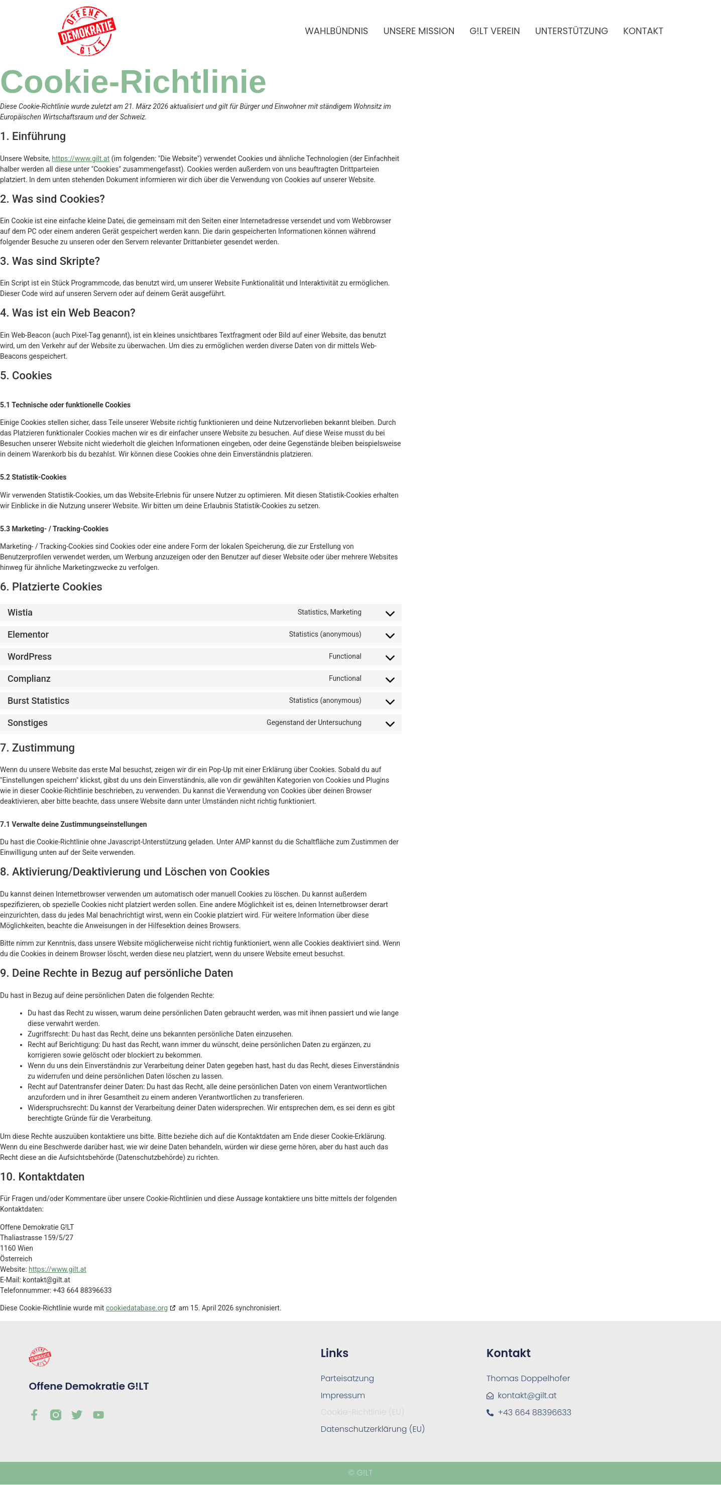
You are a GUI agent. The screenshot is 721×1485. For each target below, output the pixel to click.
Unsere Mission (418, 31)
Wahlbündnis (336, 31)
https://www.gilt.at (80, 159)
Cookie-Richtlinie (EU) (363, 1412)
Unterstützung (571, 31)
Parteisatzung (348, 1378)
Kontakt (643, 31)
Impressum (343, 1395)
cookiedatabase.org (137, 1308)
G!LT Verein (494, 31)
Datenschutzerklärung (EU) (373, 1429)
